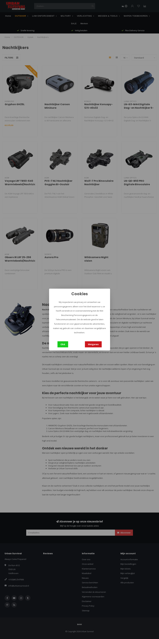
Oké (63, 344)
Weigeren (93, 344)
